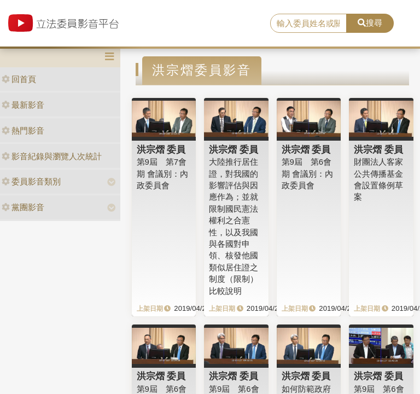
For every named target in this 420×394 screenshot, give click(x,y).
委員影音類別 (31, 181)
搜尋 (370, 22)
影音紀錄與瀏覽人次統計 (52, 156)
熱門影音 (23, 130)
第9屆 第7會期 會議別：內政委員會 (162, 173)
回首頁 (19, 79)
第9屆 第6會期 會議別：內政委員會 (307, 173)
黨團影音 (23, 207)
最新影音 (23, 104)
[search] (308, 23)
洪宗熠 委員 (161, 149)
